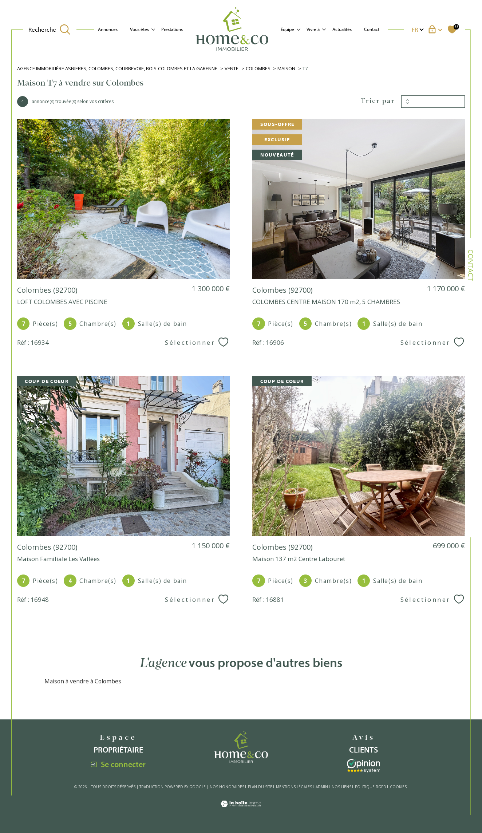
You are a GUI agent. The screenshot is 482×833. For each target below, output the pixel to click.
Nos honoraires (227, 786)
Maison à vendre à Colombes (82, 681)
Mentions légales (294, 786)
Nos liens (341, 786)
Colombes (258, 68)
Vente (231, 68)
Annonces (108, 29)
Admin (322, 786)
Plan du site (260, 786)
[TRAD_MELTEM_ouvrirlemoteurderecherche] (49, 29)
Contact (371, 29)
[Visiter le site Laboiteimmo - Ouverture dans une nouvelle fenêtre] (241, 810)
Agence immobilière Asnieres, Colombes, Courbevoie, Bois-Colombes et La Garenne (117, 68)
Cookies (398, 787)
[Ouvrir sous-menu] (153, 29)
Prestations (172, 29)
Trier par (378, 101)
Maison (286, 68)
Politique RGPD (370, 786)
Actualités (342, 29)
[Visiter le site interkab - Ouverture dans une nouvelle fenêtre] (363, 766)
